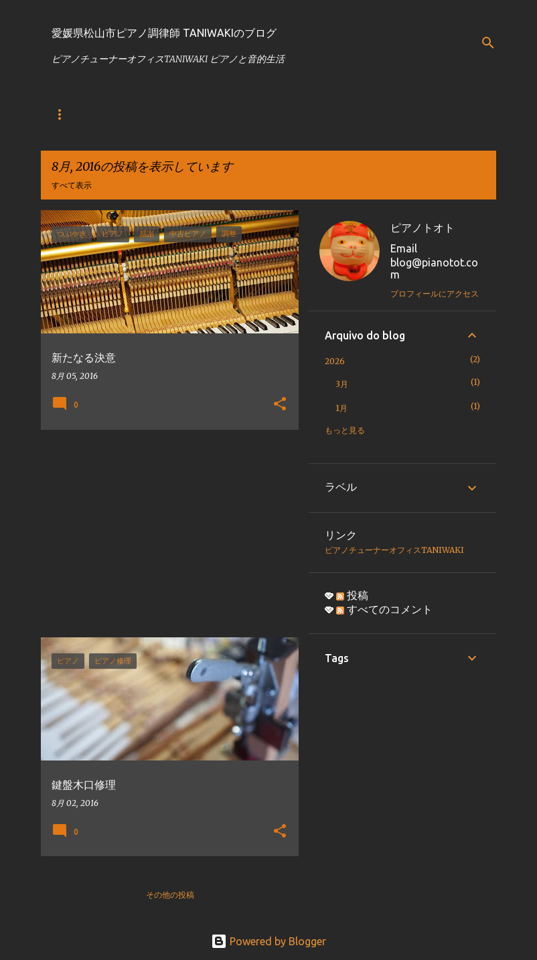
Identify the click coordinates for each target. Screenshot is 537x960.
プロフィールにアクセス (434, 293)
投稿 (352, 595)
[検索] (488, 43)
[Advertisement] (165, 533)
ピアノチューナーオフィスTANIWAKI (394, 550)
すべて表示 (72, 185)
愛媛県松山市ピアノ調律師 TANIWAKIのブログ (164, 33)
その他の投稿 (170, 894)
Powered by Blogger (268, 941)
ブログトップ (76, 114)
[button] (280, 405)
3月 (341, 384)
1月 (341, 408)
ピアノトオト (422, 228)
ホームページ (153, 114)
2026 (335, 361)
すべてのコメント (384, 609)
